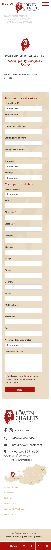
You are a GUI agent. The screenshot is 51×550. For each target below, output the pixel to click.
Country (9, 281)
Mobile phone (11, 305)
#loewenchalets (23, 430)
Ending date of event (15, 149)
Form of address (12, 189)
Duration (9, 161)
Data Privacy (13, 536)
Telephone (10, 316)
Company (9, 235)
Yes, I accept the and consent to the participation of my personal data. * (22, 379)
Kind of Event (12, 103)
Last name (10, 223)
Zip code (9, 247)
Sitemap (40, 536)
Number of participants (16, 126)
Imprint (28, 536)
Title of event (11, 114)
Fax (6, 328)
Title (7, 200)
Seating (9, 172)
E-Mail (8, 293)
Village (8, 258)
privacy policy (28, 376)
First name (10, 212)
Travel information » (21, 459)
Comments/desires (14, 351)
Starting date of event (15, 137)
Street (8, 270)
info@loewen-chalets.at (23, 445)
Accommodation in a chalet (18, 339)
